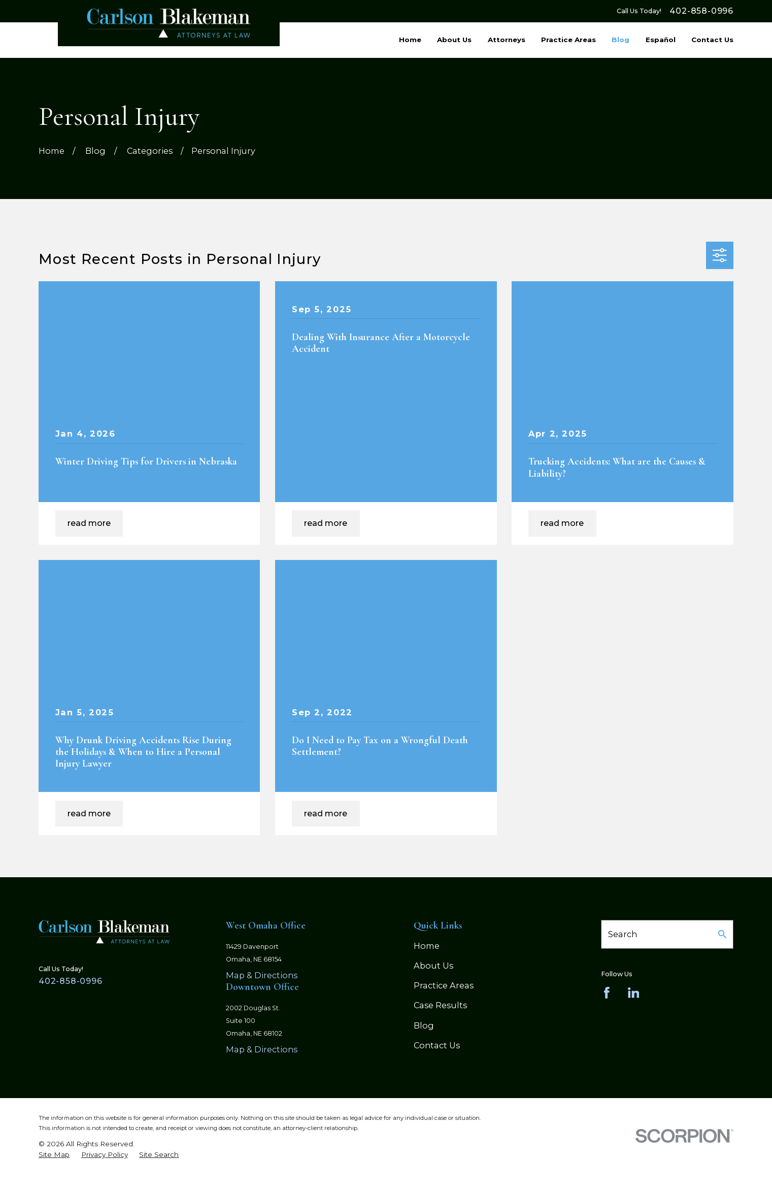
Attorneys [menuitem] (506, 40)
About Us (433, 965)
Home (427, 946)
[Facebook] (607, 993)
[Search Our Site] (722, 934)
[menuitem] (54, 1154)
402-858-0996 (701, 11)
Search (622, 934)
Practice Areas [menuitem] (568, 40)
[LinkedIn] (634, 993)
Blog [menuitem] (620, 40)
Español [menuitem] (661, 40)
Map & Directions (261, 975)
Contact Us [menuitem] (712, 40)
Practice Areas (444, 985)
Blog (424, 1025)
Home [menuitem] (410, 40)
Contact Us (437, 1045)
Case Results (440, 1005)
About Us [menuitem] (454, 40)
